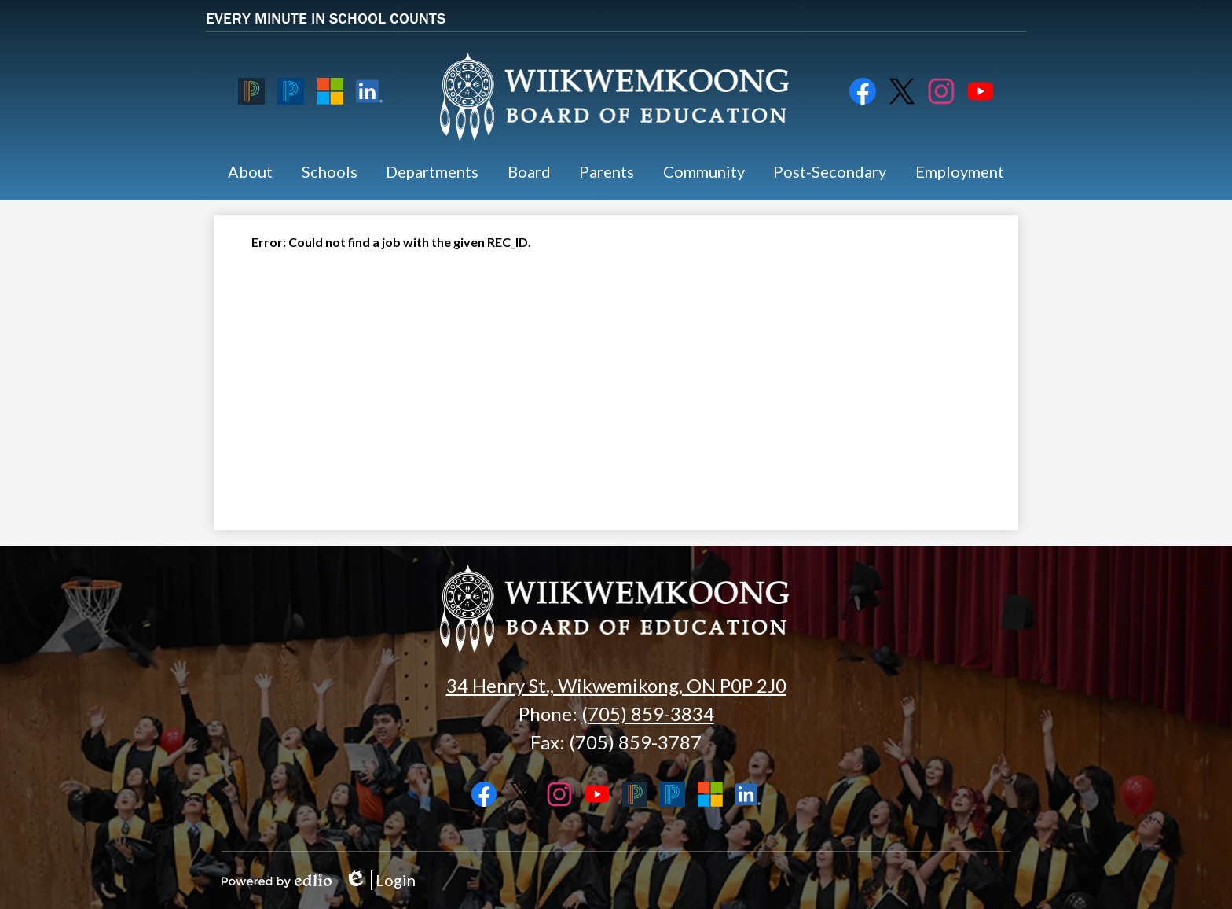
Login (380, 880)
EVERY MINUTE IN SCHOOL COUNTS (326, 18)
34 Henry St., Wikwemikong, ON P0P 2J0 (616, 685)
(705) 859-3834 (647, 713)
